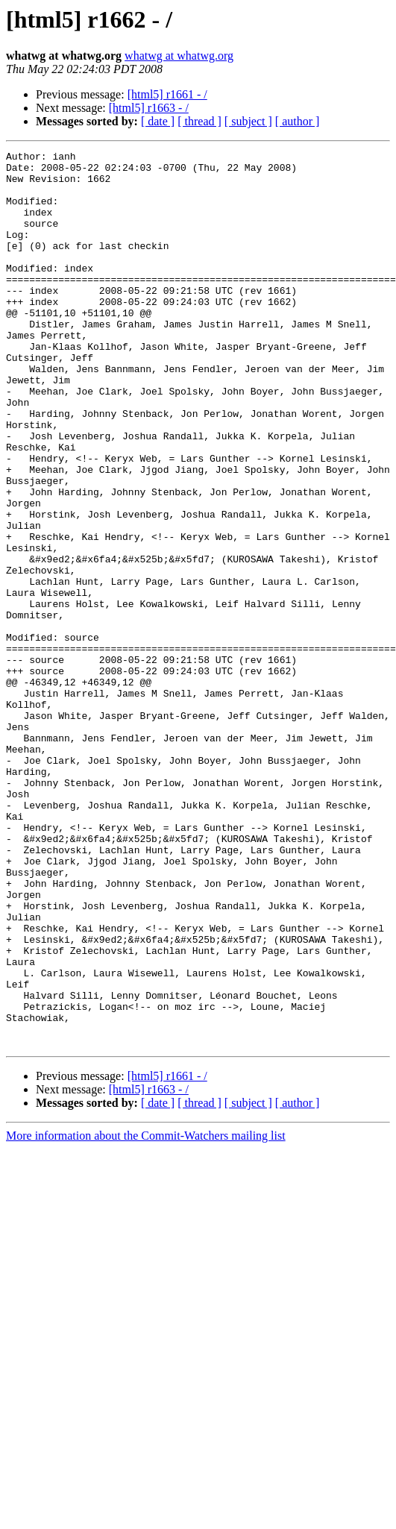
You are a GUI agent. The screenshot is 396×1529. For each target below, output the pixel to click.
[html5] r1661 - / (167, 94)
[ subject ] (248, 121)
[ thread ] (199, 121)
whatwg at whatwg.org (179, 55)
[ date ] (158, 121)
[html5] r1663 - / (149, 107)
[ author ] (297, 121)
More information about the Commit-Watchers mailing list (146, 1314)
